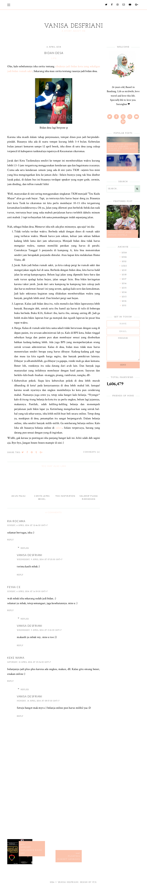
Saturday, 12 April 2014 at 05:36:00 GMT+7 (29, 662)
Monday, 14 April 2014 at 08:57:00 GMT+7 (38, 701)
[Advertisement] (53, 807)
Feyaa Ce (14, 587)
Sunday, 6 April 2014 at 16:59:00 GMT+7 (27, 591)
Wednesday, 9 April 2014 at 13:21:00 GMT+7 (39, 630)
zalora (59, 428)
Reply (10, 540)
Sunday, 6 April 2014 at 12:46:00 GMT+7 (27, 525)
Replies (25, 548)
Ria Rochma (16, 521)
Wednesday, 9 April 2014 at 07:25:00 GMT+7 (39, 559)
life (53, 58)
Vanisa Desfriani (73, 26)
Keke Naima (15, 657)
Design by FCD (88, 882)
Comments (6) (91, 452)
